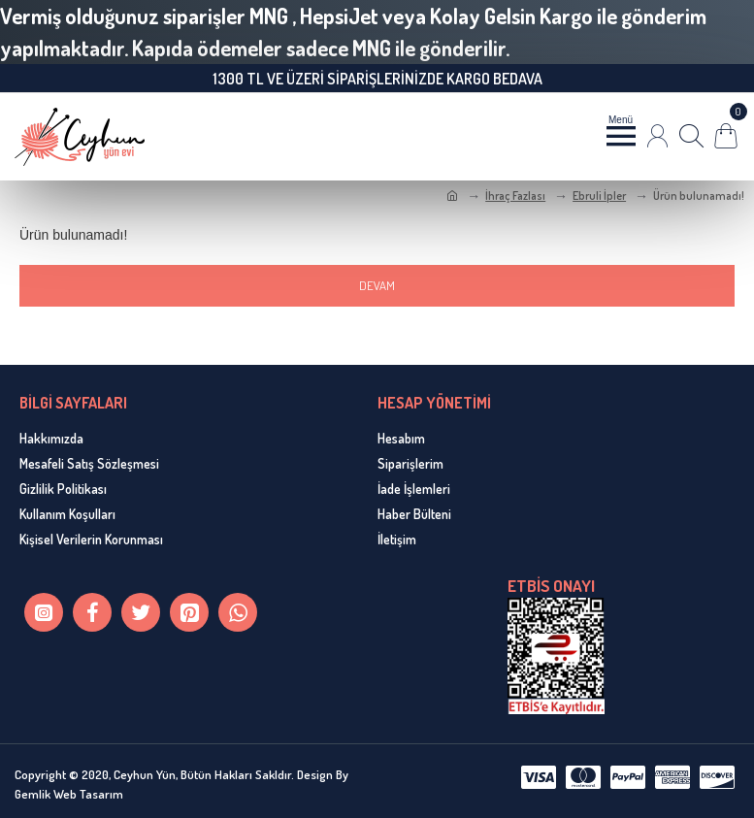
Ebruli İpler (599, 195)
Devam (377, 285)
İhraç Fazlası (515, 195)
